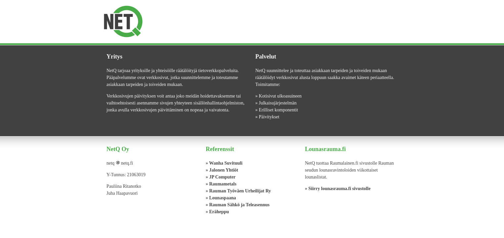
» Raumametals (221, 183)
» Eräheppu (217, 211)
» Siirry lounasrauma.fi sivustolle (337, 188)
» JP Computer (220, 177)
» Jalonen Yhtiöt (222, 170)
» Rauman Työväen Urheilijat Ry (238, 190)
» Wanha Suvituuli (224, 163)
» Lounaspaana (221, 197)
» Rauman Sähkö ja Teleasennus (238, 204)
